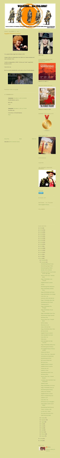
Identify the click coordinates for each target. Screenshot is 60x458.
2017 (41, 246)
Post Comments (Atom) (15, 141)
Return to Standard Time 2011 (47, 395)
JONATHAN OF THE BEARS (47, 356)
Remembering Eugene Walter (47, 266)
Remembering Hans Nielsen (46, 268)
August (42, 421)
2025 (41, 230)
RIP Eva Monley (44, 323)
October (43, 417)
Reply (9, 104)
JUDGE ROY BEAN (45, 352)
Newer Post (6, 138)
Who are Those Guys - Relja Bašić (48, 354)
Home (20, 138)
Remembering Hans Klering (46, 389)
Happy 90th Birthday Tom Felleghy (48, 294)
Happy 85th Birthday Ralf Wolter (47, 292)
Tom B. (49, 447)
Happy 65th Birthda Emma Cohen (48, 329)
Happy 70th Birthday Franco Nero (48, 313)
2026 (41, 228)
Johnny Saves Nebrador (46, 391)
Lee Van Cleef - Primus (46, 411)
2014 (41, 252)
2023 (41, 234)
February (43, 434)
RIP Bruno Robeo (44, 374)
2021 (41, 238)
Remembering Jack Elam (46, 358)
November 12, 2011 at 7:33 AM (20, 108)
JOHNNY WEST (44, 383)
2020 (41, 240)
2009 (41, 440)
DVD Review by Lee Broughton (47, 401)
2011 (41, 258)
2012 (41, 256)
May (42, 427)
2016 (41, 248)
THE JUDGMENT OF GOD (47, 335)
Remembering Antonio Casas (47, 372)
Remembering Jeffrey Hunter (47, 302)
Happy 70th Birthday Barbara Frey (48, 344)
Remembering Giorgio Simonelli (47, 315)
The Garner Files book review (47, 413)
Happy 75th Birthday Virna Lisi (47, 387)
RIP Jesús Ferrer (44, 362)
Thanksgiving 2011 (45, 304)
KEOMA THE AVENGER (46, 270)
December (43, 260)
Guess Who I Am (44, 296)
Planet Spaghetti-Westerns (44, 204)
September (43, 419)
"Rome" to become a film (46, 409)
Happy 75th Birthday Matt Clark (47, 300)
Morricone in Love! (45, 325)
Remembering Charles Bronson (47, 407)
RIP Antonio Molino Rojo (46, 360)
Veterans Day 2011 (45, 368)
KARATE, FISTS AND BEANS (47, 298)
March (42, 432)
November (43, 262)
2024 (41, 232)
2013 (41, 254)
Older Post (34, 138)
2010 (41, 438)
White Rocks (43, 339)
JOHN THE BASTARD (46, 415)
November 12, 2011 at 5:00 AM (20, 98)
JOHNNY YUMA (44, 370)
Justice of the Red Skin (45, 327)
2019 (41, 242)
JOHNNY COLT (44, 397)
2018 (41, 244)
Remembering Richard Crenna (47, 263)
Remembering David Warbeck (47, 346)
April (42, 430)
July (42, 423)
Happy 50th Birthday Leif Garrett (48, 385)
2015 (41, 250)
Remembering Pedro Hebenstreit (47, 286)
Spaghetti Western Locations (47, 282)
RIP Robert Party (44, 317)
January (43, 436)
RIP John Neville (44, 331)
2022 (41, 236)
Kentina (42, 284)
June (42, 425)
